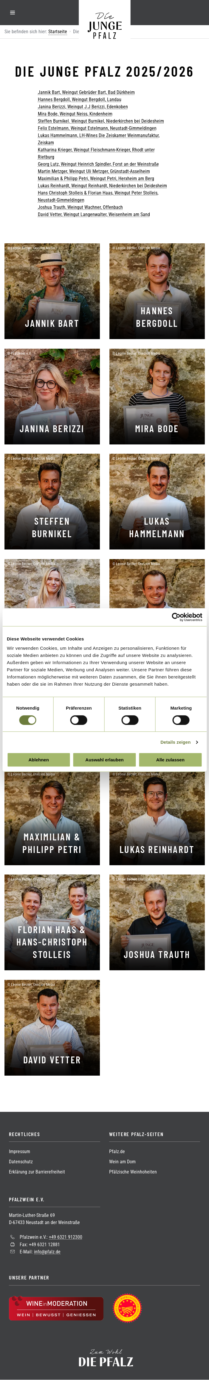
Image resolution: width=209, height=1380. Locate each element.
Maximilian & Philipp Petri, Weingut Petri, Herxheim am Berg (96, 178)
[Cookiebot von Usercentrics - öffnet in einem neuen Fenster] (176, 617)
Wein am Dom (122, 1162)
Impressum (19, 1151)
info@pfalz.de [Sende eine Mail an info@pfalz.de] (47, 1252)
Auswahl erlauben (104, 759)
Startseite (57, 31)
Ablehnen (39, 759)
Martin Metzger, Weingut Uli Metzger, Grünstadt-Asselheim (94, 171)
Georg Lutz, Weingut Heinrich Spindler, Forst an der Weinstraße (98, 164)
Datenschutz (21, 1162)
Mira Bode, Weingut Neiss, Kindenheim (75, 114)
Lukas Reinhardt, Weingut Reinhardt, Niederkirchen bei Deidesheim (102, 186)
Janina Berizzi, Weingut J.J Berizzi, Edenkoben (83, 107)
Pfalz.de (117, 1151)
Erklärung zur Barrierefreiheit (37, 1172)
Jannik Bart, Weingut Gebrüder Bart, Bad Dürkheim (86, 92)
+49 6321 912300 (65, 1237)
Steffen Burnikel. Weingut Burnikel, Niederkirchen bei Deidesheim (101, 121)
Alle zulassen (170, 759)
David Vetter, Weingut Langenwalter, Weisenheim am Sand (94, 214)
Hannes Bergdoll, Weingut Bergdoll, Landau (79, 99)
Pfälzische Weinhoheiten (133, 1172)
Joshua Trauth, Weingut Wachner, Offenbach (80, 207)
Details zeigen (175, 742)
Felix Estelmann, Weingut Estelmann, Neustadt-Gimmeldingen (97, 128)
